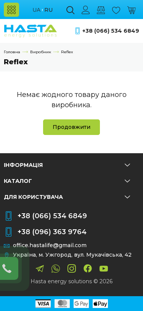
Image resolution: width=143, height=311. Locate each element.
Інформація (67, 165)
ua (36, 10)
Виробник (40, 51)
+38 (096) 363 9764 (52, 232)
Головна (12, 51)
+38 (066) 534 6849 (110, 31)
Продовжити (71, 127)
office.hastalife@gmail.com (50, 245)
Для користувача (67, 197)
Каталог (67, 181)
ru (48, 10)
